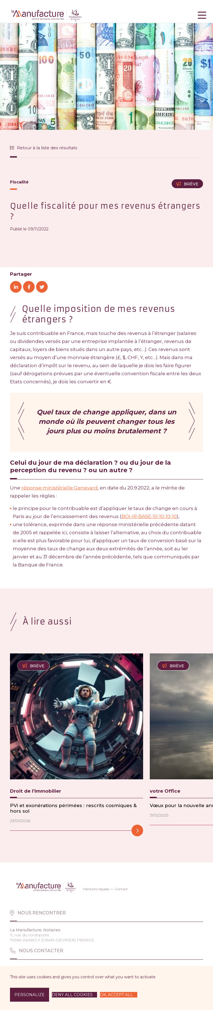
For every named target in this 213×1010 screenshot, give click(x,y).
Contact (121, 889)
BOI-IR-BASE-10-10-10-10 (149, 516)
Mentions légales (96, 889)
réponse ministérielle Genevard (59, 488)
